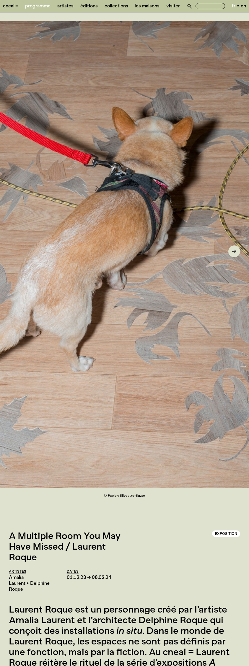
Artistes (65, 6)
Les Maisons (147, 6)
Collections (116, 6)
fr (233, 6)
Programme (38, 6)
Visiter (173, 6)
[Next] (234, 251)
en (243, 6)
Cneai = (10, 6)
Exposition (226, 534)
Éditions (89, 6)
